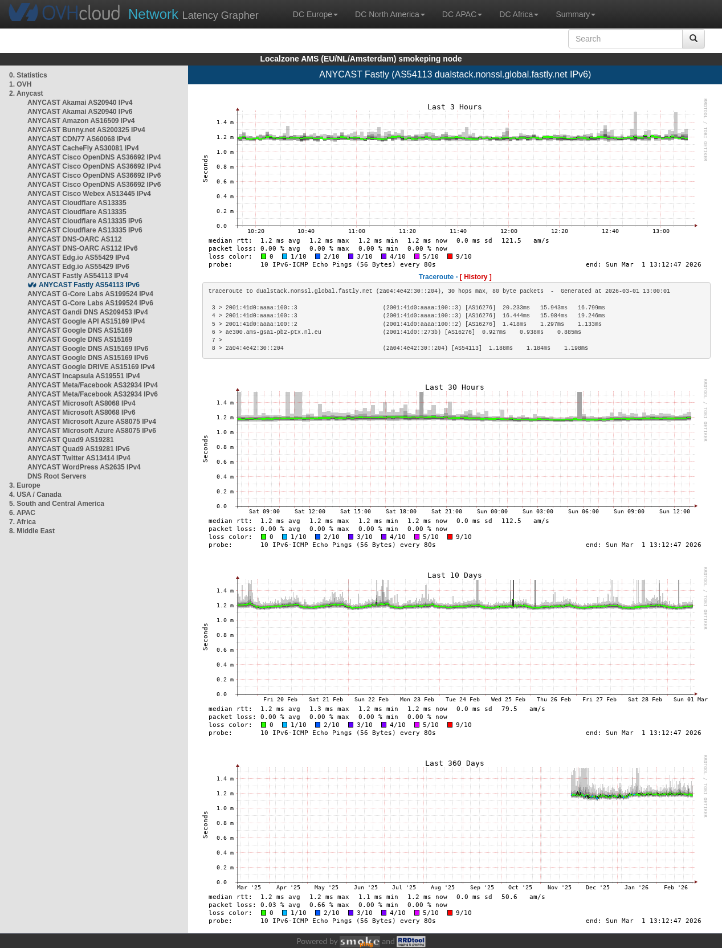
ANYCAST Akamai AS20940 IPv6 (80, 112)
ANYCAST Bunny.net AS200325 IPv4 (86, 130)
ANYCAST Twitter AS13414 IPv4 (78, 458)
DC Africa (519, 14)
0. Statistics (28, 75)
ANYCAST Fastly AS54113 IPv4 (77, 276)
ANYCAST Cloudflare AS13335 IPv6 (84, 221)
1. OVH (20, 84)
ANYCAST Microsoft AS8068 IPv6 (81, 412)
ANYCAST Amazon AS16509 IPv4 (81, 121)
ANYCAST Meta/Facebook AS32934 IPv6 (92, 394)
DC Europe (315, 14)
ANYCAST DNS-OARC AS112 (74, 239)
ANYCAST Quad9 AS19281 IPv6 (78, 449)
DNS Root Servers (56, 476)
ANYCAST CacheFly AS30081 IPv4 (83, 148)
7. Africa (22, 522)
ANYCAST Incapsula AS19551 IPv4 (83, 376)
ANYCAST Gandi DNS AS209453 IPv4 (87, 312)
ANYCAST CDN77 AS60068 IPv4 (79, 139)
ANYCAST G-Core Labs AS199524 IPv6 (90, 303)
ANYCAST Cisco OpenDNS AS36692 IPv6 (94, 175)
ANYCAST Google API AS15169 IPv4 (86, 321)
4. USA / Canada (35, 494)
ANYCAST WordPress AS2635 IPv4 (84, 467)
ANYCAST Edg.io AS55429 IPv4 (78, 257)
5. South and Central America (56, 504)
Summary (575, 14)
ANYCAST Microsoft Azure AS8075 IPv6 (91, 431)
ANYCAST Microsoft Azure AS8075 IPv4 (91, 422)
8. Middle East (32, 531)
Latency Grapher (193, 14)
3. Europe (24, 485)
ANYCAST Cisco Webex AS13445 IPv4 (89, 194)
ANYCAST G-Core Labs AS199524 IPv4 (90, 294)
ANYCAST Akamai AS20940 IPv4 (80, 103)
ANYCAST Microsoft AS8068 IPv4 (81, 403)
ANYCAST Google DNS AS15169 (79, 330)
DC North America (390, 14)
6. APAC (22, 513)
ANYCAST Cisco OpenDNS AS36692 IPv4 (94, 157)
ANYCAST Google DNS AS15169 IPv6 (87, 349)
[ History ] (476, 277)
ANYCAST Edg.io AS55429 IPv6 (78, 267)
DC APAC (462, 14)
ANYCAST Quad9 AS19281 (70, 440)
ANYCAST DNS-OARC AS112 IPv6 (82, 248)
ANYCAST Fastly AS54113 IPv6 (89, 285)
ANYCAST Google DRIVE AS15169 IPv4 (91, 367)
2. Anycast (26, 93)
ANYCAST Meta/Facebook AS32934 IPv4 (92, 385)
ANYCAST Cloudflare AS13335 (77, 203)
